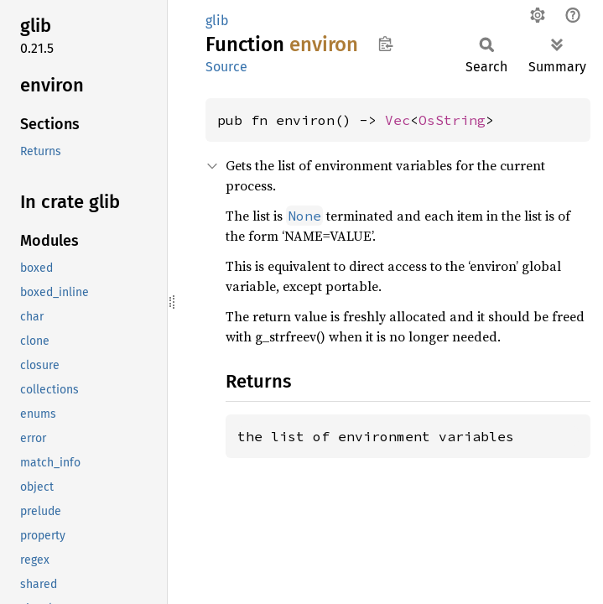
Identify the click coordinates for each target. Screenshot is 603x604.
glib (217, 21)
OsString (452, 120)
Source (226, 67)
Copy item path (385, 43)
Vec (397, 120)
